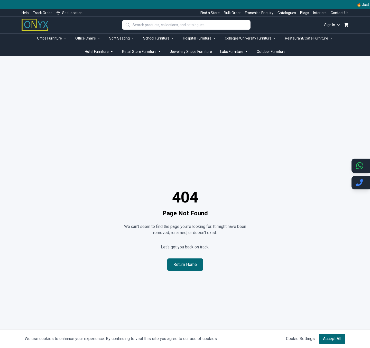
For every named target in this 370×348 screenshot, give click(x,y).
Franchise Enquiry (259, 13)
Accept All (332, 338)
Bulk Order (232, 13)
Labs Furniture (234, 52)
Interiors (320, 13)
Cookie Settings (300, 338)
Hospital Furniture (200, 38)
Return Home (185, 264)
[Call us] (360, 182)
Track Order (42, 13)
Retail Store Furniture (142, 52)
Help (25, 13)
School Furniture (159, 38)
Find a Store (210, 13)
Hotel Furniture (99, 52)
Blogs (304, 13)
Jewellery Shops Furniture (191, 52)
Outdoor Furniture (271, 52)
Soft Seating (122, 38)
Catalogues (287, 13)
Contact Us (339, 13)
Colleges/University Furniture (251, 38)
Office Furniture (52, 38)
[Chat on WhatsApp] (360, 166)
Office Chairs (88, 38)
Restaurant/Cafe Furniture (309, 38)
